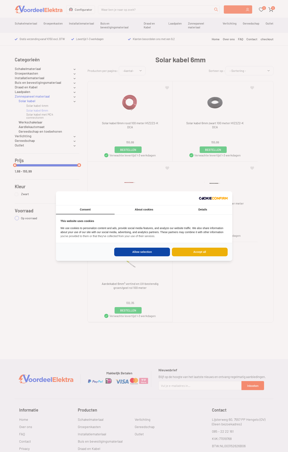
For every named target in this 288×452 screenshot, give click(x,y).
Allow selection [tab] (142, 251)
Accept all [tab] (199, 251)
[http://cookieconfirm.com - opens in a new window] (213, 198)
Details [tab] (202, 209)
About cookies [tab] (144, 209)
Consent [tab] (85, 209)
